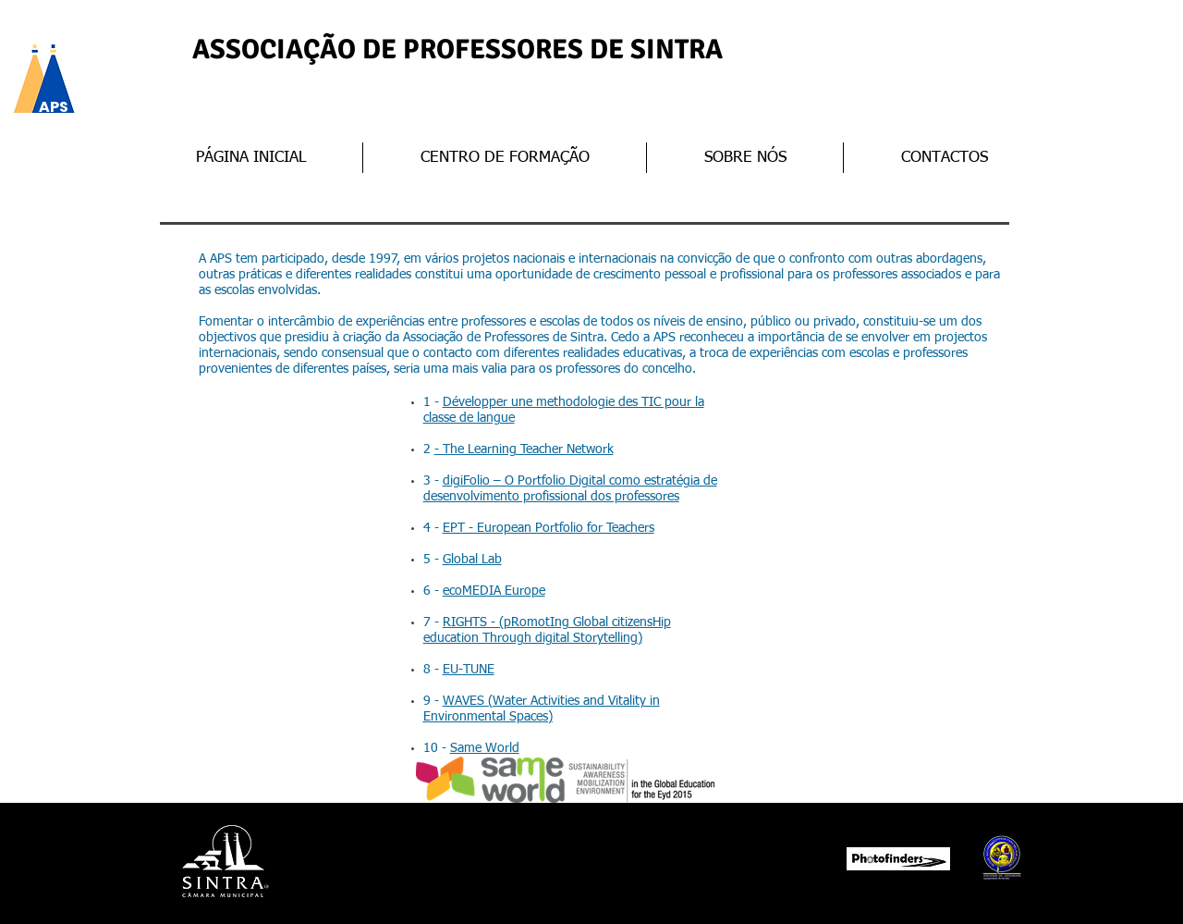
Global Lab (472, 559)
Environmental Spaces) (488, 716)
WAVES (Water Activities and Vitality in (551, 701)
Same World (484, 748)
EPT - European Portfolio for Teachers (548, 528)
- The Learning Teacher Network (524, 449)
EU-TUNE (468, 669)
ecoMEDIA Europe (494, 591)
